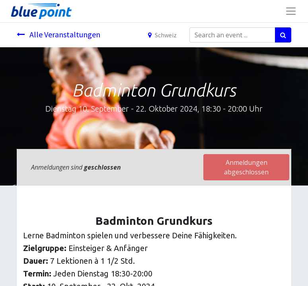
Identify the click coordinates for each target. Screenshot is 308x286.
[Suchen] (283, 35)
